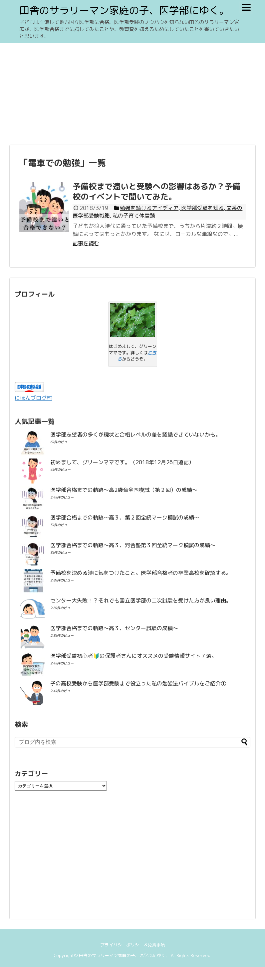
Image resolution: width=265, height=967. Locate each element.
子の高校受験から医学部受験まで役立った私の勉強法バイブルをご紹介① (138, 683)
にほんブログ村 (33, 398)
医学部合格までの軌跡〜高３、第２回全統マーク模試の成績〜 (124, 517)
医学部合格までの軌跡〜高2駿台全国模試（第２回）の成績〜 (123, 489)
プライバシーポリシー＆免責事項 (132, 945)
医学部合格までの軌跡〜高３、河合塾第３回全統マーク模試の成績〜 (132, 545)
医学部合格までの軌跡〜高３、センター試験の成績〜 (114, 628)
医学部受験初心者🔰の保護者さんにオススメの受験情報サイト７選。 (133, 655)
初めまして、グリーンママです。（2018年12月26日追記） (122, 462)
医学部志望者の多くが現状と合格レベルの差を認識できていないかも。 (135, 434)
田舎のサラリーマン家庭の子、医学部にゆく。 (124, 10)
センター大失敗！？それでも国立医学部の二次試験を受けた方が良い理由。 (140, 600)
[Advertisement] (132, 93)
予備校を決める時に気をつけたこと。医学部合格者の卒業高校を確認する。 (140, 572)
